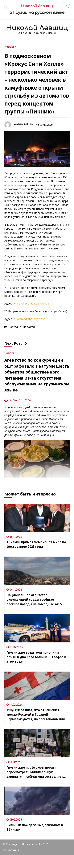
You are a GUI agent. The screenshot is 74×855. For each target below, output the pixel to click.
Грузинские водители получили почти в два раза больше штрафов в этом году (36, 657)
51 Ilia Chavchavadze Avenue (31, 303)
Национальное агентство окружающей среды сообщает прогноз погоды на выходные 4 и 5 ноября (34, 599)
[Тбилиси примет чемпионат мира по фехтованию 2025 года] (37, 518)
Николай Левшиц (37, 28)
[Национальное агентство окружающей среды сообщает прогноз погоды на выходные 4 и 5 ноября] (37, 571)
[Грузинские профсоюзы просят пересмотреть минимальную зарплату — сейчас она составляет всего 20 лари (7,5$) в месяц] (37, 743)
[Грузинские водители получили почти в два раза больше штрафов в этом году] (37, 628)
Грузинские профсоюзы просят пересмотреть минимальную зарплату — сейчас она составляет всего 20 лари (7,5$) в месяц (34, 772)
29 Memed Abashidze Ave (29, 319)
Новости (10, 46)
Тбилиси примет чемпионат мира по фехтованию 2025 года (36, 544)
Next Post (15, 343)
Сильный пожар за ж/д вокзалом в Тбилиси (34, 827)
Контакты (11, 850)
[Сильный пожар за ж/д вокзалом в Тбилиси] (37, 801)
